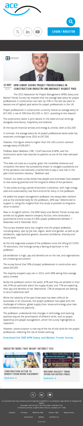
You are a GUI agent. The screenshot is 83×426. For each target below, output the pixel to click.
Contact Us (54, 417)
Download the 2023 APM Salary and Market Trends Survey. (38, 337)
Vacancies (28, 417)
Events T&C (54, 412)
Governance (69, 412)
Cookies (12, 412)
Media (41, 417)
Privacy (24, 412)
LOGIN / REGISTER (63, 31)
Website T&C (38, 412)
